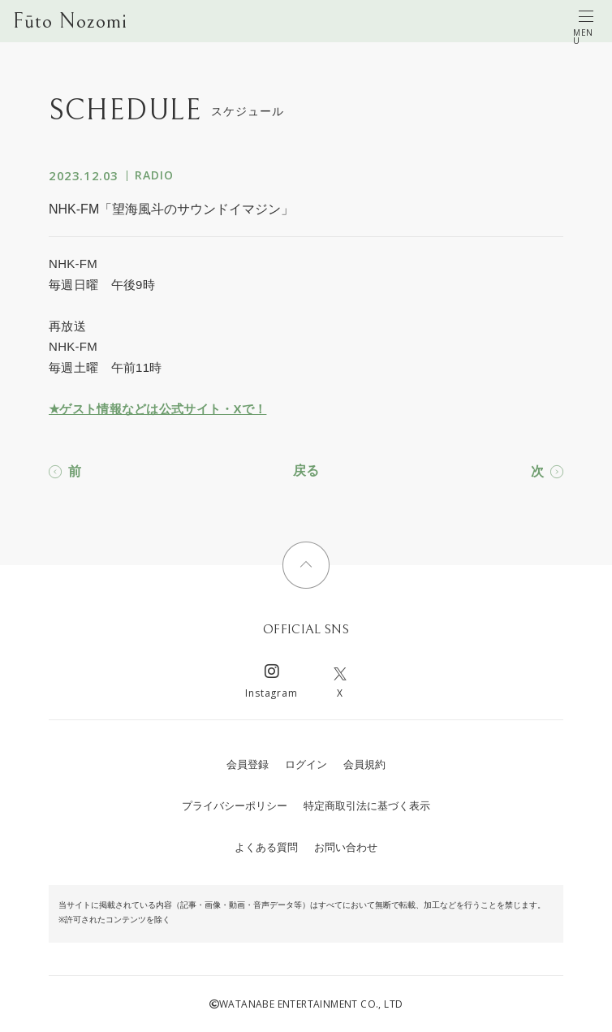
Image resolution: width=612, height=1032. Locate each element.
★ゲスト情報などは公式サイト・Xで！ (157, 409)
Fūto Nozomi (70, 21)
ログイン (306, 764)
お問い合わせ (345, 847)
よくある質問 (266, 847)
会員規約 (364, 764)
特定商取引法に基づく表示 (367, 806)
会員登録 (247, 764)
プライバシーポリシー (234, 806)
